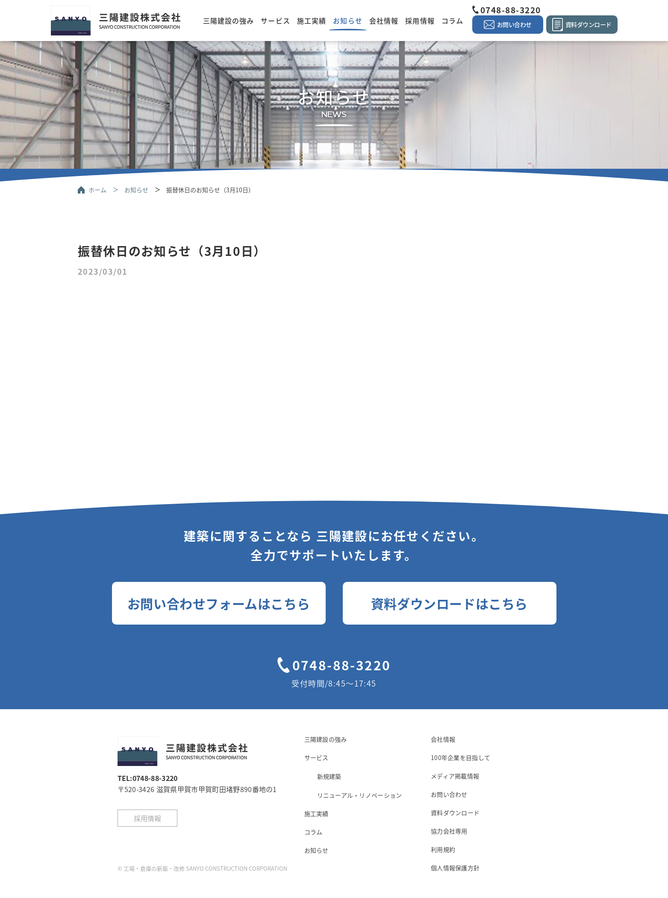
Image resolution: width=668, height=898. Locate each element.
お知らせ (347, 20)
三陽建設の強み (228, 20)
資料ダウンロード (455, 812)
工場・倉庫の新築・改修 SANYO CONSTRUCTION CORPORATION (205, 868)
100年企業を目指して (460, 757)
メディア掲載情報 (455, 776)
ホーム (97, 189)
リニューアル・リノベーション (359, 795)
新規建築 (329, 776)
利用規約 (443, 849)
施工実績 (311, 20)
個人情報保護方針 (455, 867)
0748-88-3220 (510, 9)
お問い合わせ (449, 794)
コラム (452, 20)
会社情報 (383, 20)
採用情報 (419, 20)
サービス (275, 20)
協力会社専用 (449, 831)
